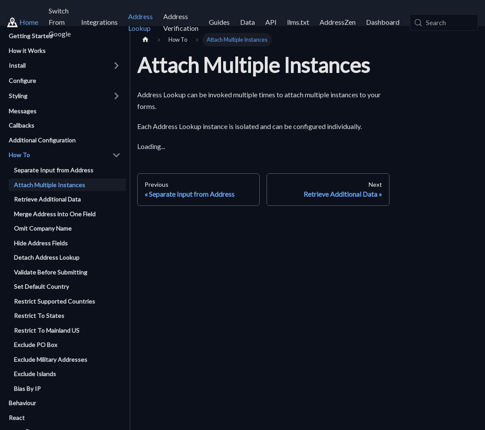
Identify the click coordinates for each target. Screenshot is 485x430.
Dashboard (382, 22)
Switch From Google (60, 22)
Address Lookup (140, 22)
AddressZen (338, 22)
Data (247, 22)
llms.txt (298, 22)
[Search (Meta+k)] (444, 22)
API (271, 22)
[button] (64, 66)
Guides (219, 22)
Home (29, 22)
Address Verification (180, 22)
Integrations (99, 22)
